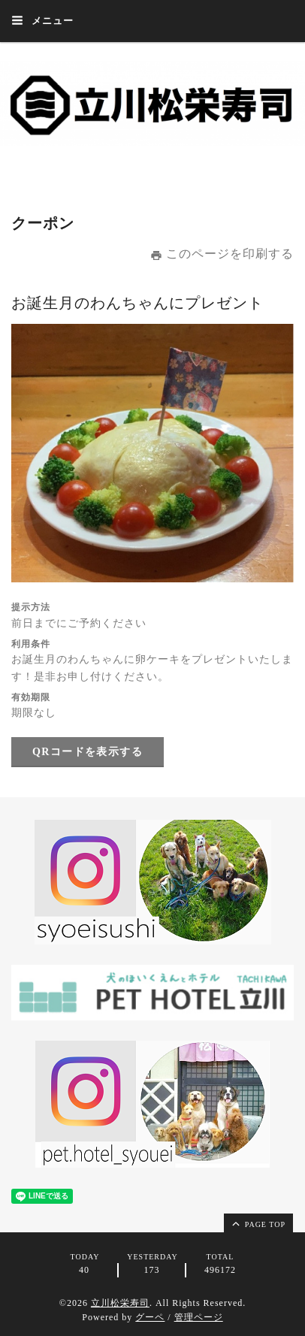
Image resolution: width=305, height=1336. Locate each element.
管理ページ (198, 1317)
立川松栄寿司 (120, 1303)
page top (257, 1223)
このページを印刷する (222, 253)
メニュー (42, 20)
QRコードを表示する (87, 751)
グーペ (150, 1317)
